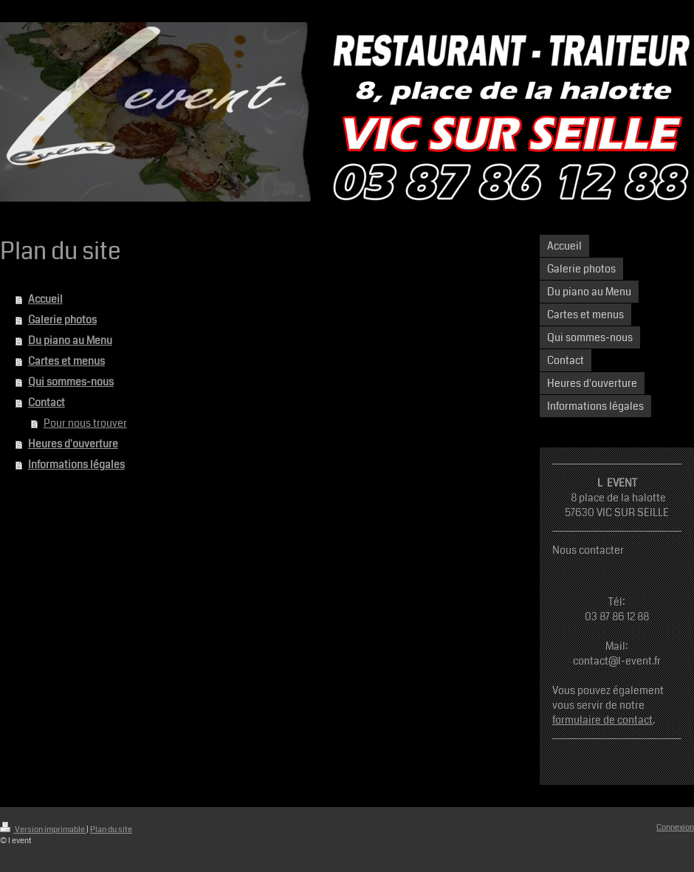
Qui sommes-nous (71, 381)
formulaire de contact (602, 720)
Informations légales (76, 464)
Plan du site (111, 829)
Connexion (675, 827)
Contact (46, 402)
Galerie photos (62, 319)
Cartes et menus (66, 361)
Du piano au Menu (70, 340)
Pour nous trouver (85, 423)
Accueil (45, 299)
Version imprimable (43, 829)
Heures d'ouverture (73, 443)
